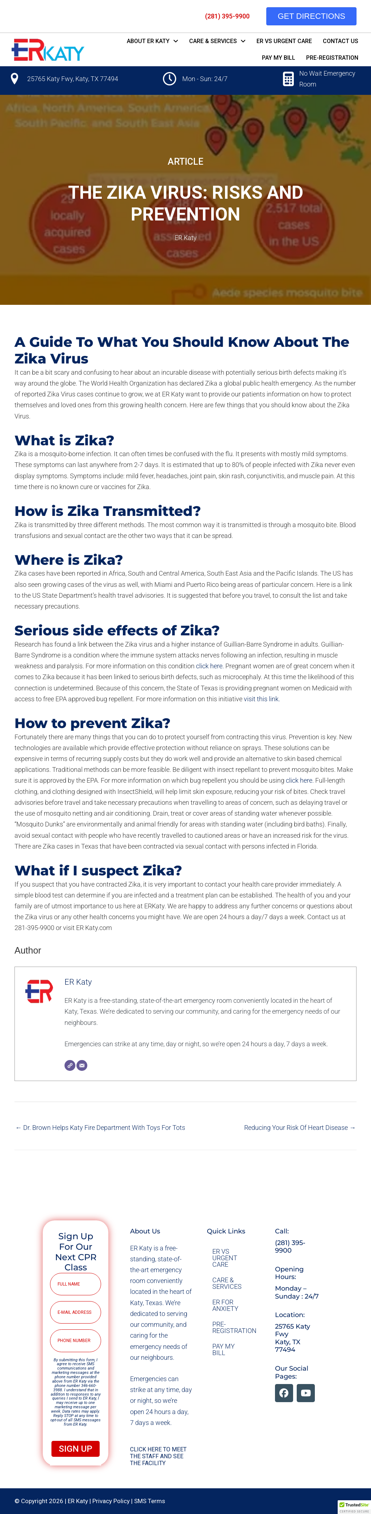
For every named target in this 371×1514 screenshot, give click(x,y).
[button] (284, 1393)
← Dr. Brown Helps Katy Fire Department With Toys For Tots (100, 1127)
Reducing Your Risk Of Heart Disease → (300, 1127)
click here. (210, 666)
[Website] (69, 1065)
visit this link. (262, 699)
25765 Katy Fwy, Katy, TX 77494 (72, 79)
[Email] (81, 1065)
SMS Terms (149, 1501)
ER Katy (186, 237)
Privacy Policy (111, 1501)
